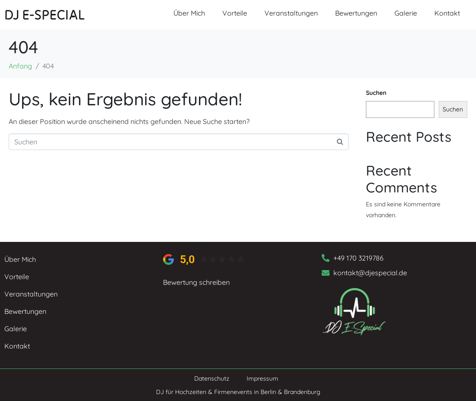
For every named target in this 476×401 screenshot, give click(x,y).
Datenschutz (211, 378)
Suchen (376, 93)
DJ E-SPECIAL (44, 14)
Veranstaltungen (291, 13)
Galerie (405, 13)
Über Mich (189, 13)
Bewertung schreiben (196, 282)
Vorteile (234, 13)
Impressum (262, 378)
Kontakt (447, 13)
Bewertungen (356, 13)
